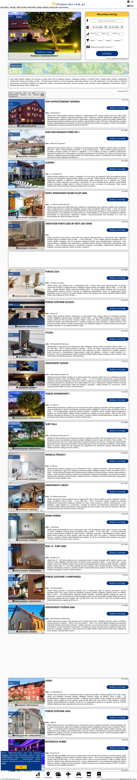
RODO (4, 763)
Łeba (11, 104)
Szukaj (107, 53)
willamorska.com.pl (68, 4)
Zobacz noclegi (117, 108)
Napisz (134, 779)
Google (4, 755)
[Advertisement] (68, 656)
